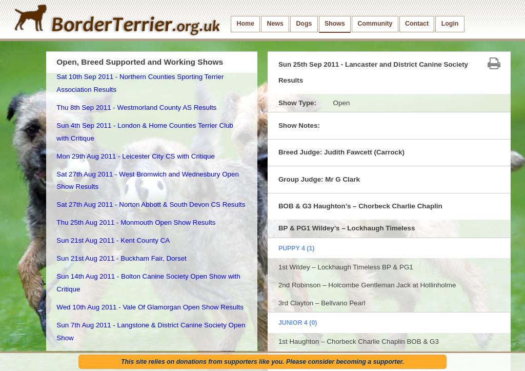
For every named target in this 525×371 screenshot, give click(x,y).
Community (374, 23)
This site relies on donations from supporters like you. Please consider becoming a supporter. (262, 361)
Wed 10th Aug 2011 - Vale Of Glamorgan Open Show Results (150, 307)
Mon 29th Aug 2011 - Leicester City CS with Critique (135, 156)
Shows (335, 23)
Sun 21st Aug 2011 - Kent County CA (113, 240)
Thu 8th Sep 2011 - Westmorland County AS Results (136, 107)
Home (245, 23)
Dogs (304, 23)
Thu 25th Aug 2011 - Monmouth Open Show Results (135, 222)
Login (450, 23)
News (275, 23)
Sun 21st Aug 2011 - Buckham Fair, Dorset (121, 258)
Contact (417, 23)
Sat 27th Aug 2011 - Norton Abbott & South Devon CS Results (150, 204)
